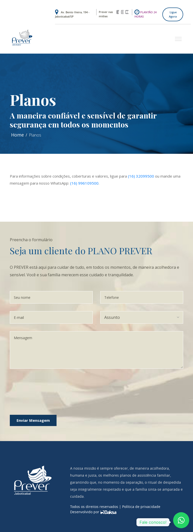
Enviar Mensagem (33, 420)
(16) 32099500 (141, 176)
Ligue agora (173, 14)
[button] (176, 37)
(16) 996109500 (84, 183)
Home (17, 135)
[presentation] (59, 386)
